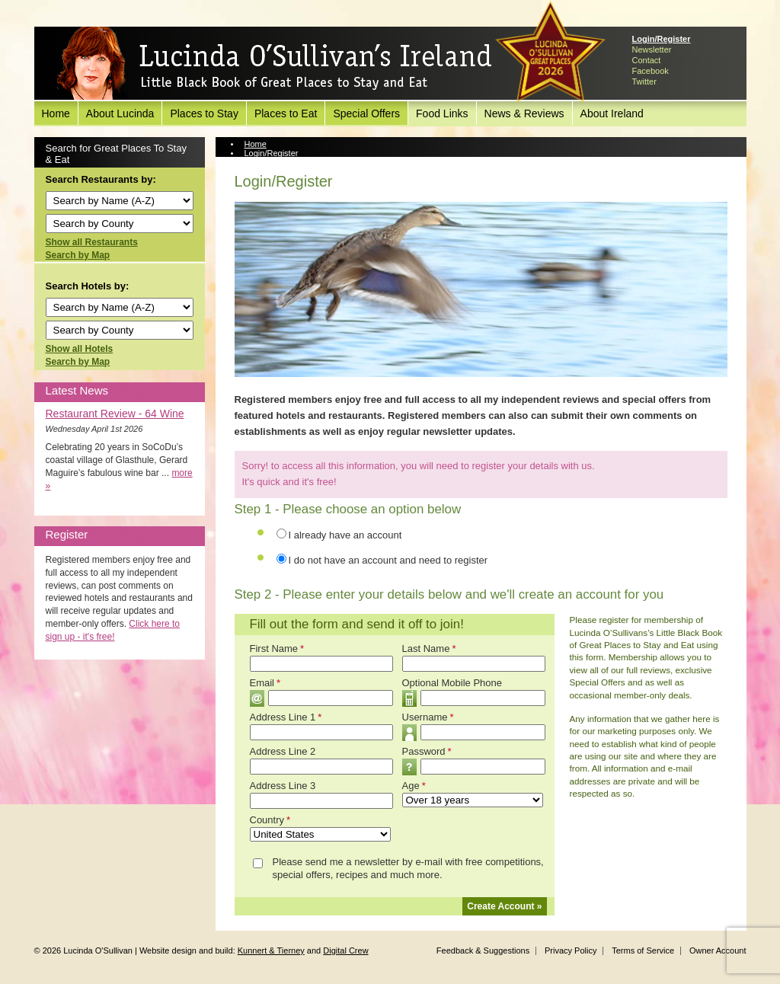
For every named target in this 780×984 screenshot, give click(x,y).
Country (270, 820)
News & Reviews (524, 113)
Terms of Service (643, 950)
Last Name (429, 648)
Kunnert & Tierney (271, 950)
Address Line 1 (286, 717)
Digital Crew (345, 950)
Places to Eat (286, 113)
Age (414, 785)
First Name (277, 648)
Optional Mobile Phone (452, 682)
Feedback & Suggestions (482, 950)
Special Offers (366, 113)
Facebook (650, 70)
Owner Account (717, 950)
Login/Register (661, 38)
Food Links (442, 113)
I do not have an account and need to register (388, 560)
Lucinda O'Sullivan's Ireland (274, 64)
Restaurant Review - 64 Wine (115, 413)
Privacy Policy (570, 950)
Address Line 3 (283, 785)
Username (428, 717)
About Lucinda (120, 113)
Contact (646, 60)
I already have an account (345, 535)
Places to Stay (204, 113)
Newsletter (652, 49)
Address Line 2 (283, 751)
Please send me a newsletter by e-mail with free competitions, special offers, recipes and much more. (408, 868)
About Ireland (612, 113)
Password (427, 751)
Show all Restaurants (92, 242)
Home (56, 113)
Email (265, 682)
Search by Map (78, 255)
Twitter (644, 81)
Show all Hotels (79, 348)
